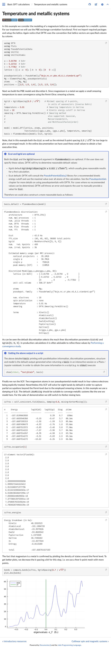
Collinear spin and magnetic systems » (90, 641)
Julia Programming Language (69, 645)
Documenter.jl (45, 645)
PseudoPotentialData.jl (55, 176)
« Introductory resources (14, 641)
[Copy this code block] (106, 43)
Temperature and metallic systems (35, 14)
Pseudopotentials (97, 179)
